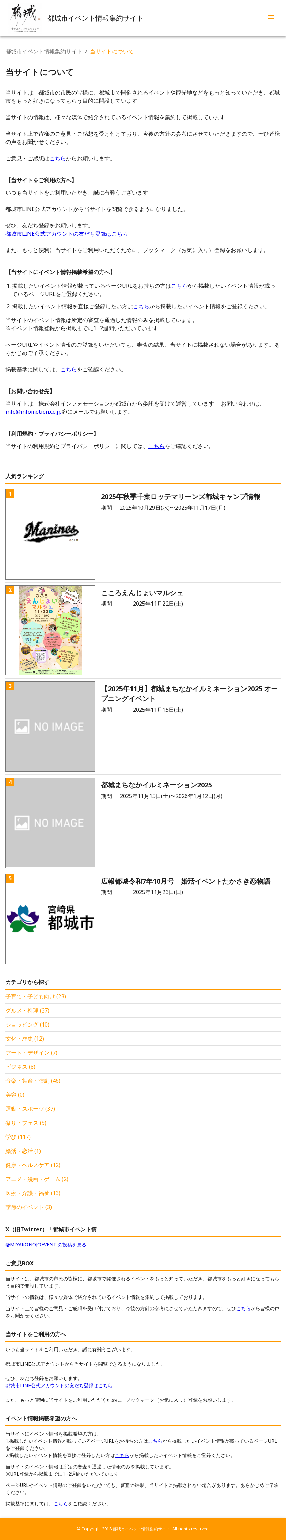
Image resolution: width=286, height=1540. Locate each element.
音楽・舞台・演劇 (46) (32, 1080)
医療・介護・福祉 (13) (32, 1193)
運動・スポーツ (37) (30, 1109)
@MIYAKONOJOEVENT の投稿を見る (46, 1244)
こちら (57, 158)
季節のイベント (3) (28, 1207)
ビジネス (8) (20, 1066)
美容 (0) (14, 1094)
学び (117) (18, 1137)
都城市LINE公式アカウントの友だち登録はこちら (66, 233)
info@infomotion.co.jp (33, 411)
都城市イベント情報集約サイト (43, 51)
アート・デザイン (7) (31, 1052)
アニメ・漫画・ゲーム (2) (36, 1179)
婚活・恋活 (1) (23, 1151)
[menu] (271, 18)
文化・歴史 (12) (24, 1038)
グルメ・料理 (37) (27, 1010)
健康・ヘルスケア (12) (32, 1165)
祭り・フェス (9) (25, 1123)
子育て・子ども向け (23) (35, 996)
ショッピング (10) (27, 1024)
